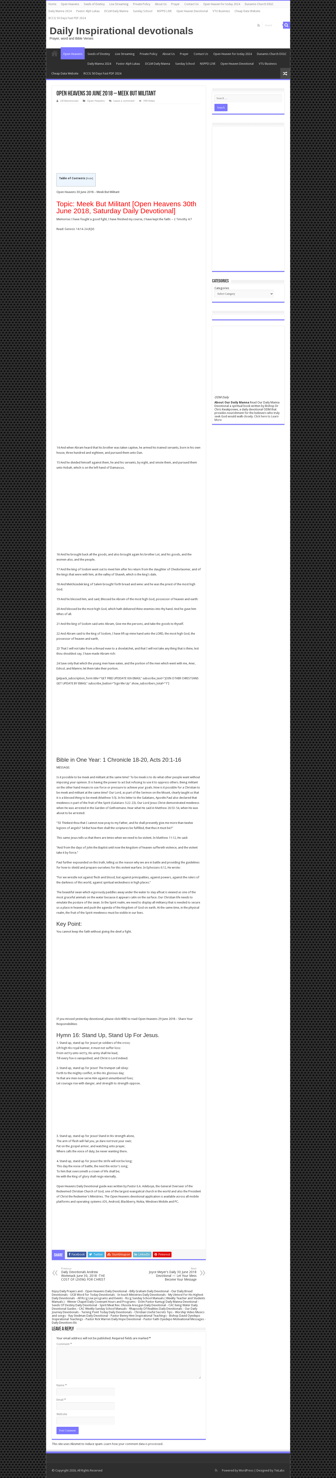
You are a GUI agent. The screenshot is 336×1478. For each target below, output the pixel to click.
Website (61, 1414)
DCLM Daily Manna (116, 11)
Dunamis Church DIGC (259, 4)
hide (89, 178)
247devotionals (69, 100)
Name (61, 1385)
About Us (161, 4)
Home (52, 4)
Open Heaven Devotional (192, 11)
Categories (221, 288)
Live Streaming (118, 4)
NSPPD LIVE (164, 11)
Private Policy (141, 4)
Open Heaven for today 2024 (221, 4)
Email (61, 1399)
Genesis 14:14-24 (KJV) (79, 229)
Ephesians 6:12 (156, 867)
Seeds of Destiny (94, 4)
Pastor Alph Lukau (88, 11)
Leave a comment (124, 100)
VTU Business (221, 11)
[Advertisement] (128, 138)
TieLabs (279, 1470)
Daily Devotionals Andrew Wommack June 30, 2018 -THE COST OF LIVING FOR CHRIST (85, 1274)
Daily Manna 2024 (60, 11)
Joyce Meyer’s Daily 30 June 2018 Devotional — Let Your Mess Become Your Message (172, 1274)
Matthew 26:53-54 (167, 808)
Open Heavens (70, 4)
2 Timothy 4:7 (183, 219)
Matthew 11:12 (166, 837)
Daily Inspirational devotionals (121, 30)
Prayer (175, 4)
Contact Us (191, 4)
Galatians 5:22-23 (123, 803)
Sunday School (142, 11)
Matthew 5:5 (107, 797)
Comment (64, 1344)
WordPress (246, 1470)
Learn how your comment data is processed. (133, 1444)
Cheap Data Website (247, 11)
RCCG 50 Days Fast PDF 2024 (67, 18)
